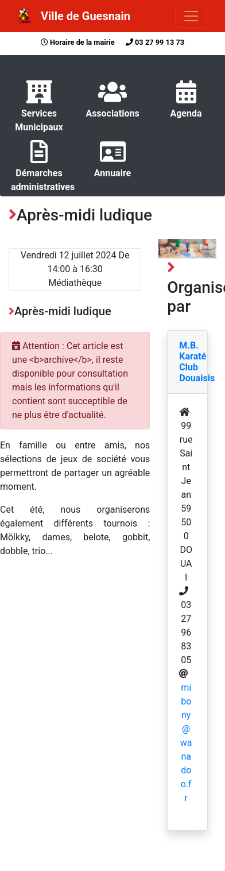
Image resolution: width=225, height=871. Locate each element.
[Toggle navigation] (191, 16)
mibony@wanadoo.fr (186, 742)
